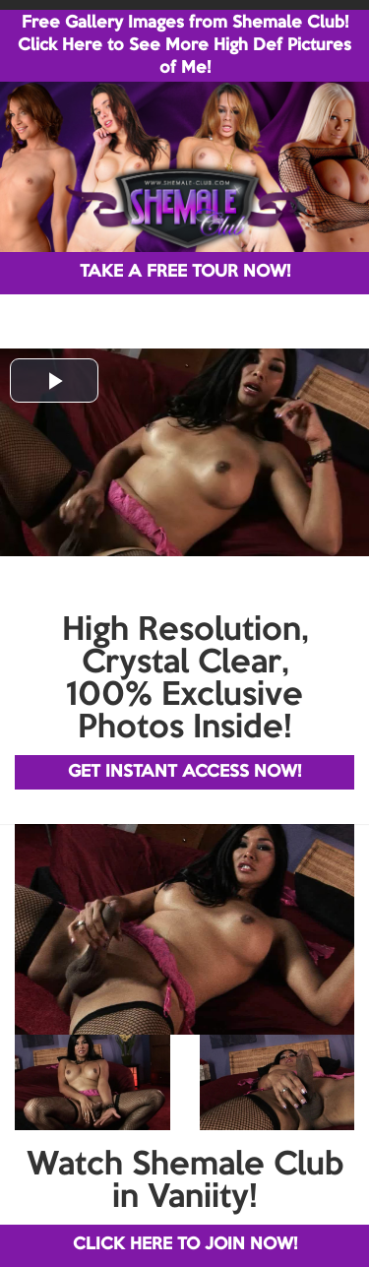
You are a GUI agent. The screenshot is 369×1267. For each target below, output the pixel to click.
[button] (54, 380)
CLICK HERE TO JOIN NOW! (185, 1244)
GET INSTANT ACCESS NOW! (184, 772)
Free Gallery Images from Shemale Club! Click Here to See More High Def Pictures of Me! (184, 46)
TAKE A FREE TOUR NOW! (185, 272)
